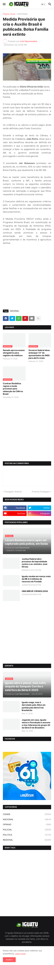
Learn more (20, 953)
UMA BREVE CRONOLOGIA (35, 591)
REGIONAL (27, 839)
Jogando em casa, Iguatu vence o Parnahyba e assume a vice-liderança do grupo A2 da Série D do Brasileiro (36, 724)
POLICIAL (27, 829)
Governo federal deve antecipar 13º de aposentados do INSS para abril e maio (39, 354)
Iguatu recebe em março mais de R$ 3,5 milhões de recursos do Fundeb (36, 579)
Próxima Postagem (41, 491)
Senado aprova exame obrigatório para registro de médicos (14, 353)
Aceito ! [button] (9, 959)
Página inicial (9, 14)
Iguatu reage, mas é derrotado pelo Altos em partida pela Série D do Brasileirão (34, 706)
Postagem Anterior (13, 491)
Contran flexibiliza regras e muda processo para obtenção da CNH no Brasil (13, 388)
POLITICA (27, 834)
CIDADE (27, 814)
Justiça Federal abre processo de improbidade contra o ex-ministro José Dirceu (34, 563)
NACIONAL (22, 14)
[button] (4, 4)
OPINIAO (27, 824)
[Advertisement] (27, 279)
